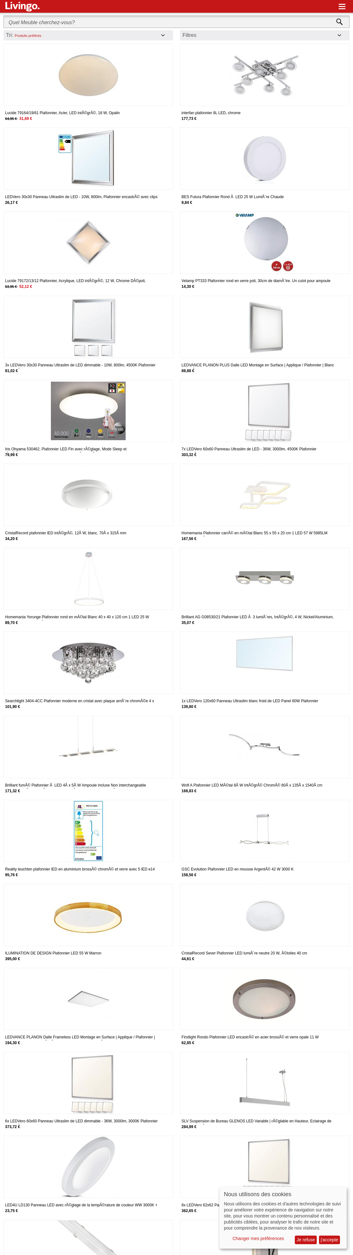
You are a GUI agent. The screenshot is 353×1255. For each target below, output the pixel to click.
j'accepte (329, 1239)
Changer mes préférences (258, 1238)
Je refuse (306, 1239)
